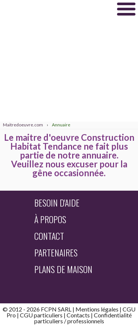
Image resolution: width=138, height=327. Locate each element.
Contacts (78, 315)
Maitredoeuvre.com (55, 9)
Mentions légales (96, 309)
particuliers (48, 320)
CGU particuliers (41, 315)
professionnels (85, 320)
